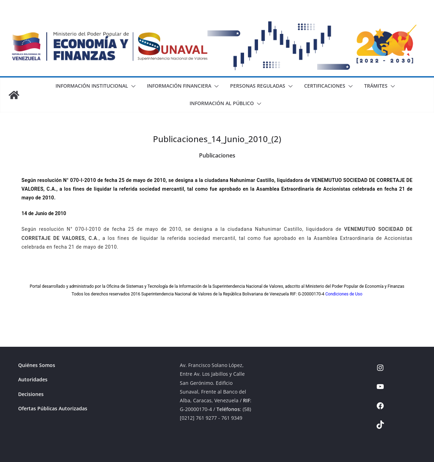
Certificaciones (324, 85)
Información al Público (222, 103)
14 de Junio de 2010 (44, 213)
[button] (132, 86)
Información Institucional (92, 85)
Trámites (376, 85)
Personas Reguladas (257, 85)
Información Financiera (179, 85)
